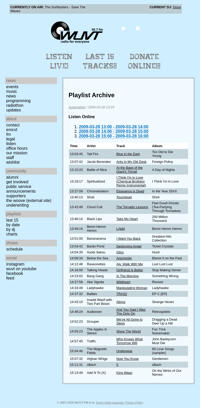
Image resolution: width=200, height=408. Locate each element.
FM (8, 134)
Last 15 (12, 220)
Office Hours (16, 148)
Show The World (128, 331)
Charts (12, 234)
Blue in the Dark (128, 154)
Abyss (120, 302)
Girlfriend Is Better (129, 270)
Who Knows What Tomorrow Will (129, 341)
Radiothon (15, 105)
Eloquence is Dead (130, 191)
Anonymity (124, 258)
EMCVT (11, 129)
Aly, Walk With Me (129, 264)
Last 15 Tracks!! (100, 61)
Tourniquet (124, 197)
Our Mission (16, 153)
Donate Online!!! (144, 61)
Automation (77, 107)
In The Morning (127, 276)
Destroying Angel (129, 246)
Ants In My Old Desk (131, 162)
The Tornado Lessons (132, 207)
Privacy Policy (134, 402)
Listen (11, 143)
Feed (10, 278)
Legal (10, 139)
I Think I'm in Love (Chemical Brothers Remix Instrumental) (131, 181)
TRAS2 (121, 294)
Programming (18, 101)
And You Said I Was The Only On (131, 311)
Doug (177, 7)
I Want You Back (128, 238)
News (11, 96)
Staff (10, 157)
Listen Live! (59, 61)
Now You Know (127, 359)
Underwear (124, 351)
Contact (13, 125)
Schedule (14, 249)
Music (11, 91)
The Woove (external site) (28, 200)
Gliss (120, 252)
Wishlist (13, 162)
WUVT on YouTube (21, 269)
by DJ (10, 229)
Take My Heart (127, 219)
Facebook (14, 273)
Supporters (16, 196)
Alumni (12, 177)
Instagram (15, 264)
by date (13, 225)
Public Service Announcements (21, 188)
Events (12, 87)
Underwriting (17, 205)
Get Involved (17, 182)
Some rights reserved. (110, 402)
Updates (13, 110)
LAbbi (120, 229)
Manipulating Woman (131, 288)
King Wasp (124, 373)
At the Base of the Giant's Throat (129, 169)
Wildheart (123, 282)
